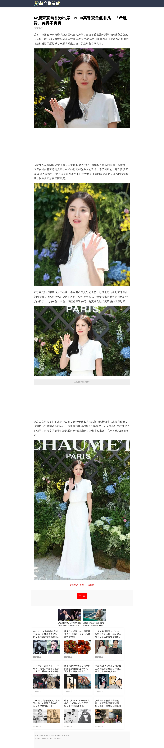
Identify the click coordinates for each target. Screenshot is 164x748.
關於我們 (38, 738)
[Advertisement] (82, 401)
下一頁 (82, 596)
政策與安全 (46, 738)
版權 (58, 738)
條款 (51, 738)
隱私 (55, 738)
